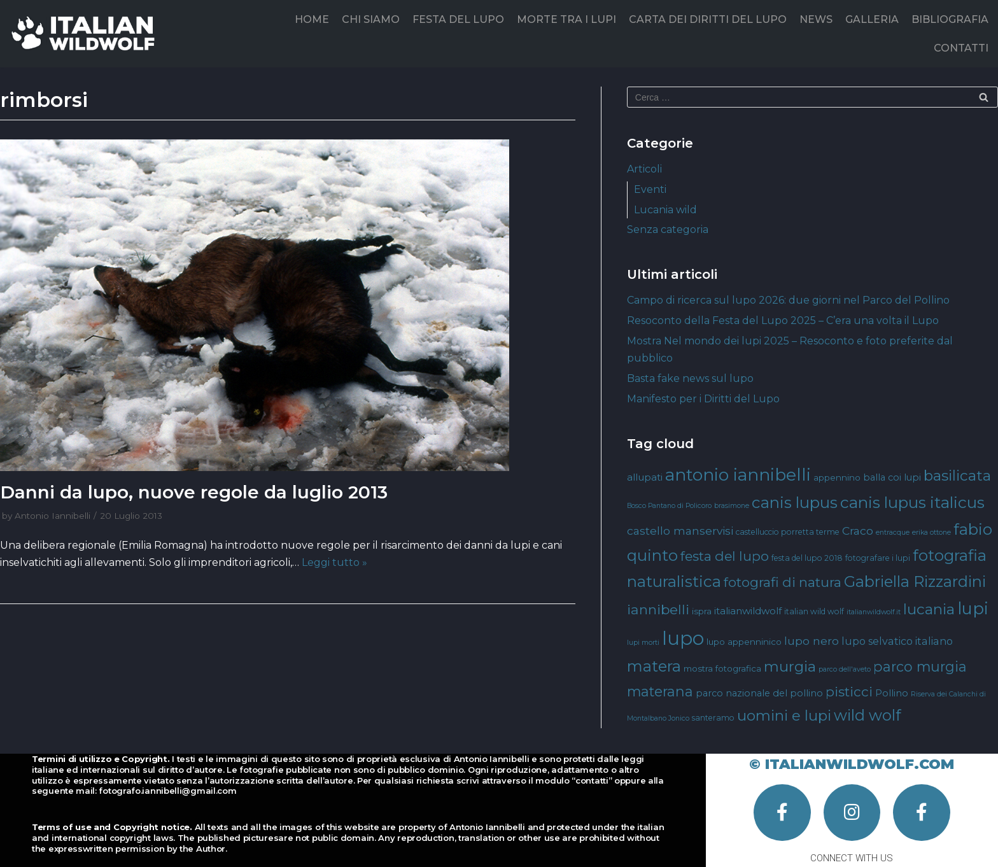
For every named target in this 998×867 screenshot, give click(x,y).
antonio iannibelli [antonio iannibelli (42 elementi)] (738, 474)
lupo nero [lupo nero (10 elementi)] (811, 640)
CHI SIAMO (371, 19)
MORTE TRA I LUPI (566, 19)
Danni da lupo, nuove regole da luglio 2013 (194, 492)
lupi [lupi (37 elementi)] (972, 608)
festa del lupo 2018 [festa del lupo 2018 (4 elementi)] (807, 558)
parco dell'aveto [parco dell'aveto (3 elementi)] (845, 669)
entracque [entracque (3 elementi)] (893, 532)
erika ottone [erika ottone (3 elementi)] (931, 532)
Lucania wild (665, 210)
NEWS (816, 19)
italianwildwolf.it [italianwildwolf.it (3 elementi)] (874, 612)
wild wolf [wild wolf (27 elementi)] (867, 715)
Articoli (644, 169)
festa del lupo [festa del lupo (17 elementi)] (724, 556)
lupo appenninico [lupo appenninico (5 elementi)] (744, 642)
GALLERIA (872, 19)
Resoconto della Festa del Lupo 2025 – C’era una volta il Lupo (783, 320)
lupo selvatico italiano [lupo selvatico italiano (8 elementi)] (897, 641)
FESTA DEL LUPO (458, 19)
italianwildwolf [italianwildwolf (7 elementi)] (748, 611)
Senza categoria (667, 229)
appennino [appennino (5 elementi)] (837, 477)
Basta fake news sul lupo (690, 378)
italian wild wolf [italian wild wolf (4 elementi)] (814, 611)
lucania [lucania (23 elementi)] (929, 609)
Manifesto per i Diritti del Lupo (703, 399)
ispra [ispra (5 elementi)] (702, 611)
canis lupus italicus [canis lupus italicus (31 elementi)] (912, 502)
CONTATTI (961, 48)
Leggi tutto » (334, 562)
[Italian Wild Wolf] (86, 33)
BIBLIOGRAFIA (949, 19)
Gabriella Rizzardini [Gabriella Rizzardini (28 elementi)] (915, 581)
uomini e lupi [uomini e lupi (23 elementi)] (784, 715)
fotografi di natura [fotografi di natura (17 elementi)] (782, 582)
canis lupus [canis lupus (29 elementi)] (795, 502)
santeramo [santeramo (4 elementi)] (713, 717)
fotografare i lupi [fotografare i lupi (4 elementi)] (877, 558)
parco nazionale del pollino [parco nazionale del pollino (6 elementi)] (759, 693)
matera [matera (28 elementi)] (654, 666)
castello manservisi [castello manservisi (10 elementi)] (680, 530)
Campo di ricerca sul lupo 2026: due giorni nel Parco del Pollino (788, 300)
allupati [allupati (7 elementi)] (645, 477)
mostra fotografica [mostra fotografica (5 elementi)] (722, 668)
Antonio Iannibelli (52, 516)
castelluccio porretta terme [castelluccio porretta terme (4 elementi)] (788, 532)
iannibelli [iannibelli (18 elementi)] (658, 609)
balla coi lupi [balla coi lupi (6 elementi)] (892, 477)
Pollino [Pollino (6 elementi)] (891, 693)
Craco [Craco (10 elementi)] (857, 530)
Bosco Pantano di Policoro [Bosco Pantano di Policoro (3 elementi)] (669, 506)
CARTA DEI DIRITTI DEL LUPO (708, 19)
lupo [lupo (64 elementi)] (683, 638)
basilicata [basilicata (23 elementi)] (957, 475)
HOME (312, 19)
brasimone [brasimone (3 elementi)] (731, 506)
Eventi (650, 189)
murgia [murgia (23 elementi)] (790, 666)
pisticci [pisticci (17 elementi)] (849, 692)
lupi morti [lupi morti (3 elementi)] (643, 642)
